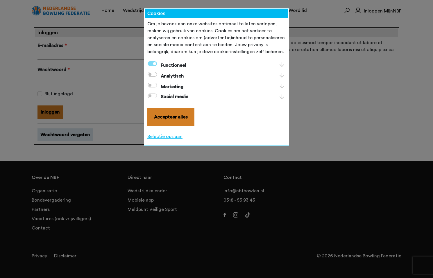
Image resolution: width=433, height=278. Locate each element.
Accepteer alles (171, 117)
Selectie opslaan (164, 136)
